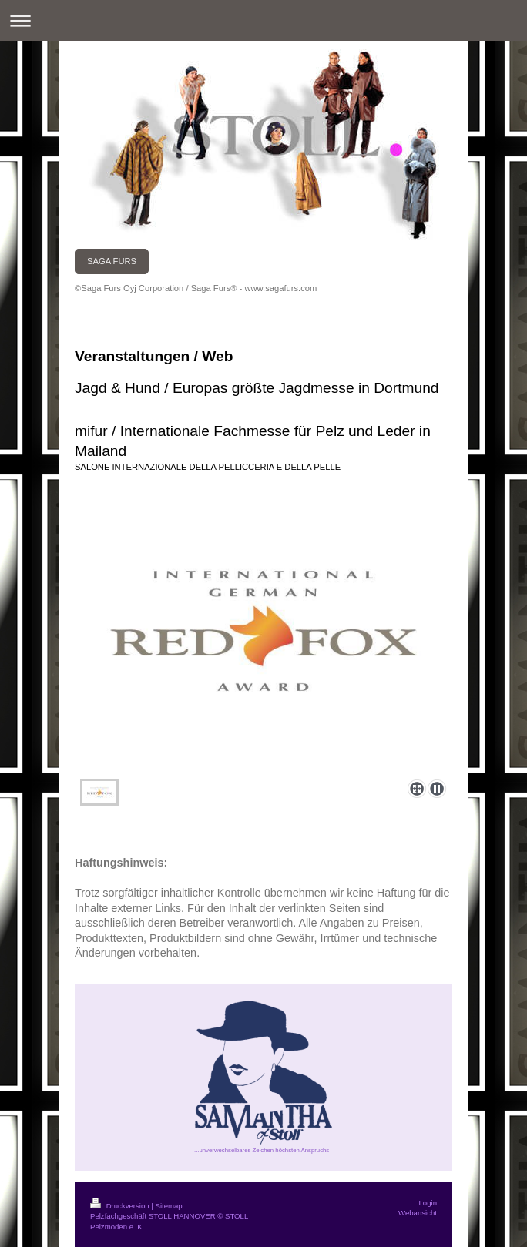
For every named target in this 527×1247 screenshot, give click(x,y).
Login (428, 1202)
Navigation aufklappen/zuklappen (263, 20)
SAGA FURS (111, 261)
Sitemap (168, 1206)
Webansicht (417, 1212)
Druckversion (120, 1206)
